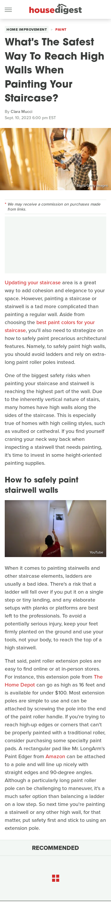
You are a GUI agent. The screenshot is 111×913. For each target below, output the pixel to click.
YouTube (96, 552)
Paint (61, 29)
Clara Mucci (21, 112)
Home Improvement (27, 29)
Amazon (55, 756)
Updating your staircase (33, 282)
